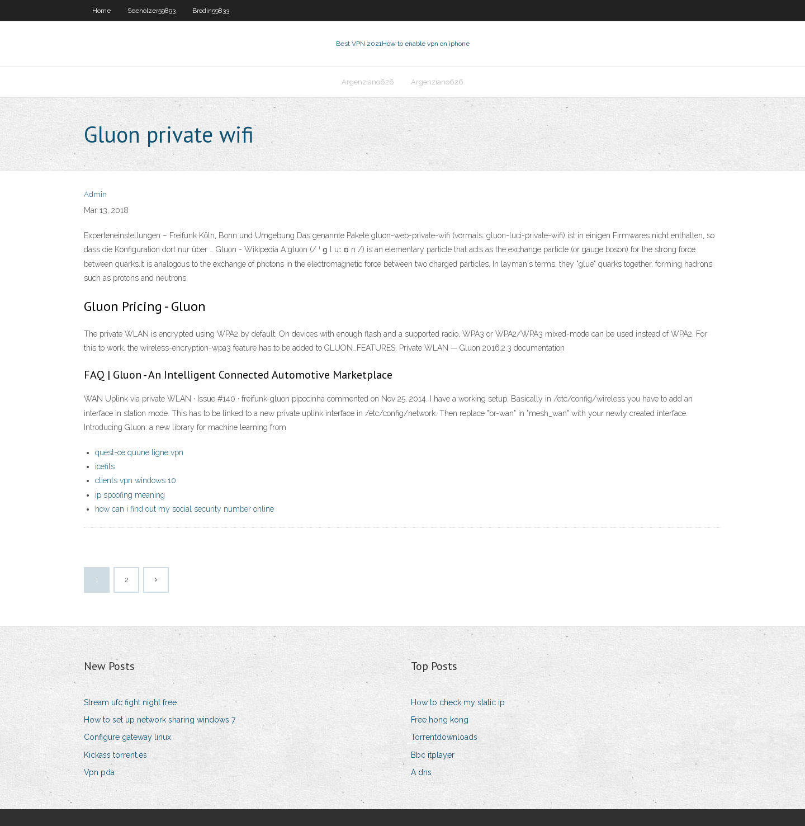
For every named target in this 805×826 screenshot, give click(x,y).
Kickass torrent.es (115, 755)
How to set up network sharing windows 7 (159, 719)
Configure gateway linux (127, 737)
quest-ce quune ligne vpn (139, 452)
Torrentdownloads (444, 737)
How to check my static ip (458, 702)
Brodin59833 (210, 11)
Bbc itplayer (432, 755)
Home (101, 11)
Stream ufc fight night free (130, 702)
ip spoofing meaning (130, 494)
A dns (421, 772)
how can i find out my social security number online (184, 508)
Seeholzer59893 (151, 11)
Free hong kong (439, 719)
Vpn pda (99, 772)
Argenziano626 (368, 82)
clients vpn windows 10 (135, 480)
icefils (105, 466)
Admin (95, 194)
